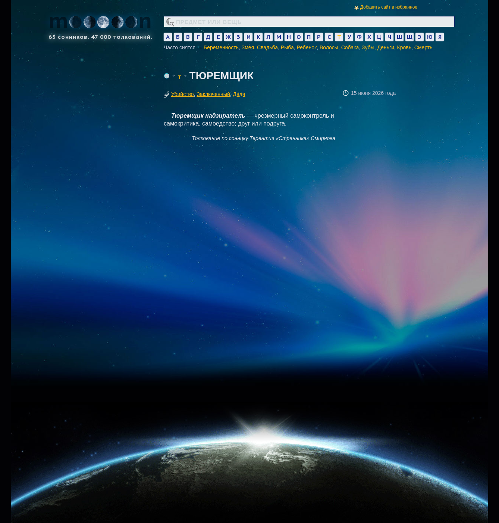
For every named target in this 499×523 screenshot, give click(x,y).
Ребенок (307, 47)
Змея (248, 47)
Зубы (368, 47)
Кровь (404, 47)
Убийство (182, 94)
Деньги (385, 47)
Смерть (423, 47)
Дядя (239, 94)
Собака (350, 47)
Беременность (221, 47)
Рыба (287, 47)
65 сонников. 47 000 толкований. (100, 25)
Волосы (329, 47)
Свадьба (267, 47)
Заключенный (213, 94)
